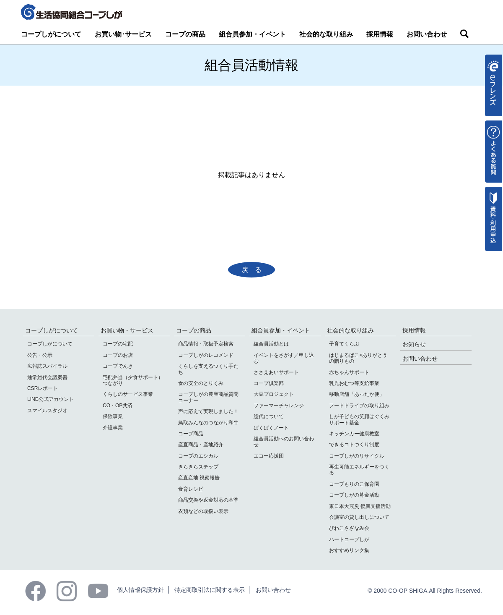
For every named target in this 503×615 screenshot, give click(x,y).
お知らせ (414, 344)
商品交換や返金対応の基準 (208, 500)
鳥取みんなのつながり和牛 (208, 423)
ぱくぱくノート (271, 428)
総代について (269, 416)
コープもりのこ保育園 (354, 484)
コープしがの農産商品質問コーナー (208, 397)
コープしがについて (51, 34)
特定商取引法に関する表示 (209, 589)
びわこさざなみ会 (349, 528)
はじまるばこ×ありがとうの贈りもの (358, 358)
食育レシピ (190, 489)
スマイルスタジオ (47, 410)
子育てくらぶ (344, 344)
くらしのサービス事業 (128, 394)
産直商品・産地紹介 (200, 445)
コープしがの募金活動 (354, 495)
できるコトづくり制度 (354, 445)
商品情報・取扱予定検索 (205, 344)
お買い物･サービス (123, 34)
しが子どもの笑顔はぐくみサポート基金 (359, 419)
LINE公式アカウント (50, 399)
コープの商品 (185, 34)
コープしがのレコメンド (205, 355)
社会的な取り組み (326, 34)
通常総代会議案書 (47, 377)
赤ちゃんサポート (349, 372)
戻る (254, 269)
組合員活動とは (271, 344)
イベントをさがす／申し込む (284, 358)
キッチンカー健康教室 (354, 434)
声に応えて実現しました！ (208, 411)
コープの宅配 (118, 344)
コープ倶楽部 (269, 383)
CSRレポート (42, 388)
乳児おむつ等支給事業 (354, 383)
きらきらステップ (198, 467)
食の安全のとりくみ (200, 383)
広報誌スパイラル (47, 366)
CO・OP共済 (117, 405)
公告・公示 (39, 355)
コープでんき (118, 366)
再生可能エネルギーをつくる (359, 470)
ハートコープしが (349, 539)
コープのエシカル (198, 456)
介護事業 (113, 428)
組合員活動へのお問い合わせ (284, 442)
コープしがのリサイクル (356, 456)
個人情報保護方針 (140, 589)
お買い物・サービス (127, 330)
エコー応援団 (269, 456)
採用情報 (379, 34)
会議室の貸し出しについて (359, 517)
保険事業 (113, 416)
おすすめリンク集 (349, 550)
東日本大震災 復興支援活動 (360, 506)
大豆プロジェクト (274, 394)
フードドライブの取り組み (359, 405)
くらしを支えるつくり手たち (208, 369)
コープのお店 (118, 355)
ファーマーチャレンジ (279, 405)
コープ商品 (190, 434)
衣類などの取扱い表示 (203, 511)
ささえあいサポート (276, 372)
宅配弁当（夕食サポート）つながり (133, 380)
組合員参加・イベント (252, 34)
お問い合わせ (427, 34)
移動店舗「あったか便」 (356, 394)
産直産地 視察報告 (199, 478)
